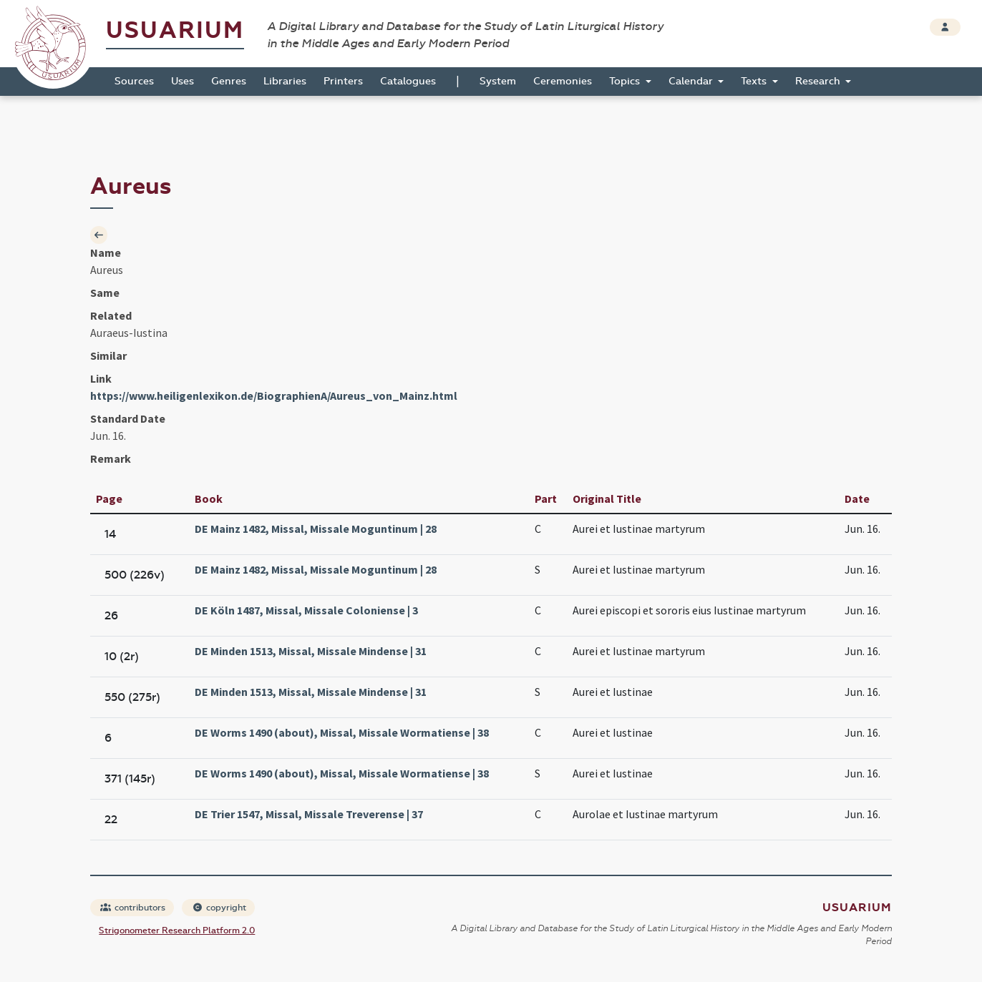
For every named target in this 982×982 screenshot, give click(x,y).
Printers (343, 81)
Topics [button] (626, 81)
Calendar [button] (692, 81)
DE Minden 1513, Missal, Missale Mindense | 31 (311, 651)
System (498, 81)
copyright (219, 908)
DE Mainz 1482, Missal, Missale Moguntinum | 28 (316, 528)
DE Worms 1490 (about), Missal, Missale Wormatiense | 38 (342, 732)
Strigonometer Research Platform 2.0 (177, 930)
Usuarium (175, 30)
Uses (182, 81)
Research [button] (819, 81)
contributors (132, 908)
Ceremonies (562, 81)
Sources (134, 81)
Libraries (284, 81)
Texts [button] (755, 81)
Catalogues (408, 81)
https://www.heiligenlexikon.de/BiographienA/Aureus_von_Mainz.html (273, 395)
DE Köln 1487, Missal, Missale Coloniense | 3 (306, 610)
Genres (228, 81)
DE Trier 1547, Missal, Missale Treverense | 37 (309, 814)
